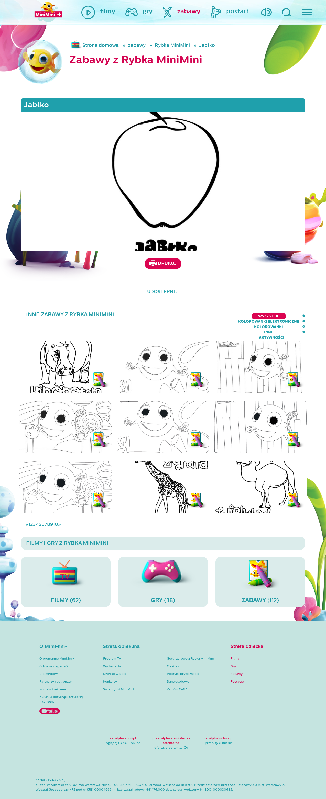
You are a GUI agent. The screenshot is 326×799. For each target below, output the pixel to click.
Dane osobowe (178, 666)
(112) (260, 567)
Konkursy (110, 666)
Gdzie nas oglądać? (53, 651)
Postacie (237, 666)
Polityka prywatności (183, 659)
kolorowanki (238, 316)
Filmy (235, 643)
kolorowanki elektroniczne (185, 316)
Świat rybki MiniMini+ (119, 674)
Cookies (173, 651)
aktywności (292, 316)
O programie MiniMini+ (56, 643)
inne (266, 316)
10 (55, 509)
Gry (233, 651)
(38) (163, 567)
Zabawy (237, 659)
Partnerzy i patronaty (55, 666)
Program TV (112, 643)
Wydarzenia (112, 651)
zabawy (137, 45)
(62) (65, 567)
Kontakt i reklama (52, 674)
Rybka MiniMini (172, 45)
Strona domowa (100, 45)
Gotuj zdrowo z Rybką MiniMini (190, 643)
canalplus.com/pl (123, 723)
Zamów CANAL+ (179, 674)
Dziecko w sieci (114, 659)
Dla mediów (48, 659)
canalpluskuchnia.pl (218, 723)
